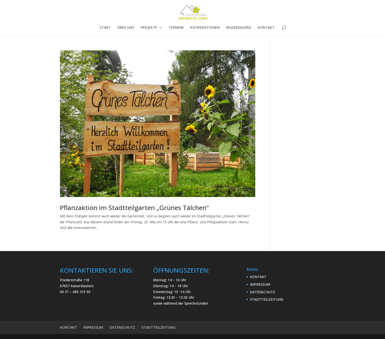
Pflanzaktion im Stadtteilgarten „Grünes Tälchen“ (134, 207)
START (105, 28)
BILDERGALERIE (238, 28)
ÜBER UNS (125, 28)
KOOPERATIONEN (205, 28)
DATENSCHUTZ (262, 292)
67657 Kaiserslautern (77, 285)
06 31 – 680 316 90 (75, 291)
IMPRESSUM (260, 284)
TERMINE (176, 28)
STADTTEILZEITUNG (266, 299)
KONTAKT (266, 28)
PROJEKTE (149, 28)
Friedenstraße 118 (74, 280)
